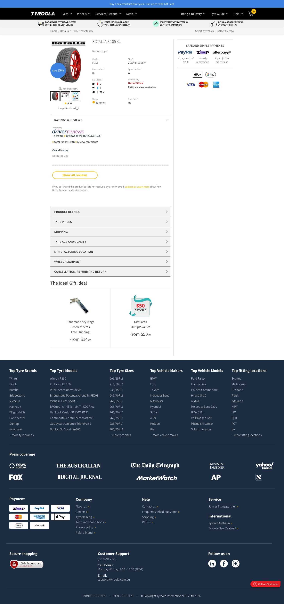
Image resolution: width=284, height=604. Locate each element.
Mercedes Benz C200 (204, 406)
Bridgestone (17, 395)
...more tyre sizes (120, 435)
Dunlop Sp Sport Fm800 (65, 429)
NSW (235, 406)
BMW (153, 378)
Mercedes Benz (159, 395)
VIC (234, 412)
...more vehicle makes (164, 435)
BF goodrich (17, 412)
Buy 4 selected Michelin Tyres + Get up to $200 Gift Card (142, 4)
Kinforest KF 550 (60, 384)
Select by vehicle (205, 31)
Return (146, 522)
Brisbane (237, 390)
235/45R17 (117, 390)
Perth (235, 395)
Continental (17, 418)
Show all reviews (74, 175)
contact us (130, 186)
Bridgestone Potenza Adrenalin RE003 (74, 395)
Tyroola (85, 517)
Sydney (236, 378)
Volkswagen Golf (201, 418)
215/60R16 (117, 384)
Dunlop (14, 423)
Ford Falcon (199, 378)
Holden (155, 423)
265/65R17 (117, 401)
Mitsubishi (156, 401)
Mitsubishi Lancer (202, 423)
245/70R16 (117, 395)
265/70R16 (117, 406)
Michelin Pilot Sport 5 (63, 401)
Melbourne (239, 384)
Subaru (154, 412)
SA (233, 429)
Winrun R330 (58, 378)
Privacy (86, 527)
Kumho (14, 390)
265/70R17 (117, 412)
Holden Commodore (204, 390)
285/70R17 (117, 423)
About (82, 506)
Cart (253, 12)
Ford (153, 384)
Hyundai (155, 406)
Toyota (154, 390)
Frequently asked (161, 512)
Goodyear (15, 429)
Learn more (143, 186)
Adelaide (237, 401)
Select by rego (225, 31)
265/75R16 (117, 418)
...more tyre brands (21, 435)
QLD (234, 418)
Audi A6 (195, 401)
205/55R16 (117, 378)
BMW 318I (197, 412)
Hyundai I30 (198, 395)
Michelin (14, 401)
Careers (80, 512)
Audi (153, 418)
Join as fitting (223, 506)
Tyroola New (223, 528)
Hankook (15, 406)
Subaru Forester (201, 429)
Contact (150, 506)
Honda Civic (199, 384)
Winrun (14, 378)
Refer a (85, 532)
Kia (152, 429)
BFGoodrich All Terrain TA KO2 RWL (72, 406)
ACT (234, 423)
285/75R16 (117, 429)
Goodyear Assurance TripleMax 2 (70, 423)
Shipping (148, 517)
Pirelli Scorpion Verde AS (65, 390)
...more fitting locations (247, 435)
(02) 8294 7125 (107, 559)
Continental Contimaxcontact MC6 (72, 418)
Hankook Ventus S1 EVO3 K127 (69, 412)
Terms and (91, 522)
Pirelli (13, 384)
